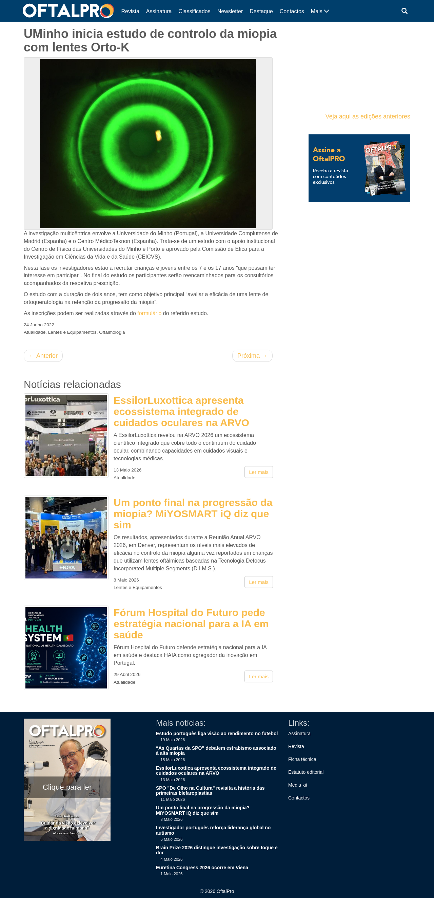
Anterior (43, 355)
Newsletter (230, 11)
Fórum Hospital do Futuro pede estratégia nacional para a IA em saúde (191, 623)
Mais (320, 11)
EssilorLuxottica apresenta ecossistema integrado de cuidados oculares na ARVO (181, 411)
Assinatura (159, 11)
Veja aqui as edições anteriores (368, 116)
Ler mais (259, 472)
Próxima (252, 355)
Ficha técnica (302, 759)
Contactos (292, 11)
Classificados (194, 11)
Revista (130, 11)
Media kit (297, 785)
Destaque (261, 11)
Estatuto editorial (305, 772)
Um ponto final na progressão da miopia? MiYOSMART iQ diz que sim (193, 513)
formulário (149, 313)
